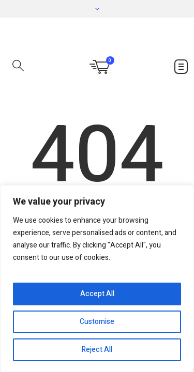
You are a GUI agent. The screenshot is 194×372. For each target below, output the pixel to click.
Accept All (97, 293)
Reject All (97, 349)
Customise (97, 321)
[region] (97, 278)
